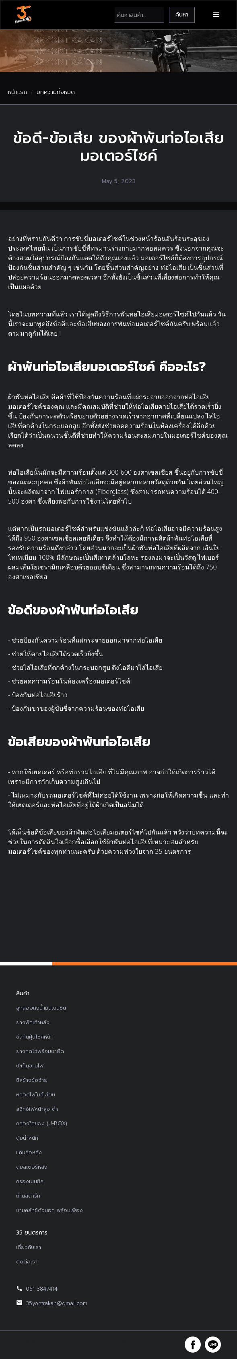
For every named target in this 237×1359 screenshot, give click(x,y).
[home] (22, 14)
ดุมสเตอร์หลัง (31, 1167)
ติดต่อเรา (26, 1261)
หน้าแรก (17, 92)
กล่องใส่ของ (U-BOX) (41, 1123)
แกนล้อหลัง (29, 1152)
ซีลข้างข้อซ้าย (31, 1080)
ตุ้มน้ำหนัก (27, 1138)
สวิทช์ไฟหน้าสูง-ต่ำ (37, 1109)
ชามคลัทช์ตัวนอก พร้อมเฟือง (49, 1210)
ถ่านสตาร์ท (28, 1196)
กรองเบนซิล (29, 1181)
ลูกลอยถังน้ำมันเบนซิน (41, 1008)
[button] (216, 15)
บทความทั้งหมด (56, 92)
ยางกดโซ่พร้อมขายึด (40, 1051)
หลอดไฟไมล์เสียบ (35, 1094)
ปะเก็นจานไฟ (29, 1065)
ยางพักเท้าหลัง (32, 1022)
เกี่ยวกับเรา (28, 1247)
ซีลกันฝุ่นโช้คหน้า (34, 1037)
